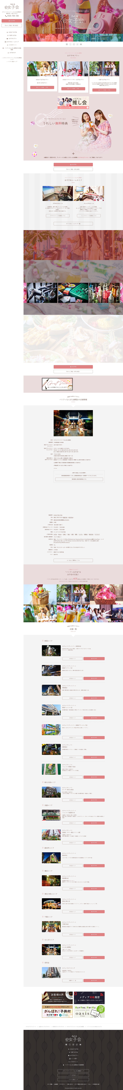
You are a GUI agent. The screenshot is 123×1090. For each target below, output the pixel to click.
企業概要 (56, 1083)
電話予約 (65, 517)
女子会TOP (13, 52)
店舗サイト (71, 980)
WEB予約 (12, 21)
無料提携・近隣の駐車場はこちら (79, 479)
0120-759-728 (13, 16)
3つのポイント (13, 45)
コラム (89, 1083)
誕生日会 (91, 534)
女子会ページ (72, 658)
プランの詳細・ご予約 (43, 87)
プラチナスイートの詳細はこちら (57, 215)
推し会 (59, 534)
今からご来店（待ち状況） (12, 25)
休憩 (72, 534)
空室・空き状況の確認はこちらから (61, 519)
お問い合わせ (70, 1083)
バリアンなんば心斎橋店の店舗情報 (13, 48)
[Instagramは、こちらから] (74, 44)
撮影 (76, 534)
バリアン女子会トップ (73, 1074)
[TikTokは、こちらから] (77, 44)
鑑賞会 (85, 534)
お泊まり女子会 (13, 32)
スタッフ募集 (49, 1083)
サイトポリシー (62, 1083)
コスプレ (81, 534)
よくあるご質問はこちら (73, 560)
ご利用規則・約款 (95, 1083)
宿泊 (69, 534)
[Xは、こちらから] (70, 44)
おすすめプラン (13, 38)
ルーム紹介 (74, 1057)
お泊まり (48, 37)
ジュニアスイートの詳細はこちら (88, 215)
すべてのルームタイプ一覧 (73, 223)
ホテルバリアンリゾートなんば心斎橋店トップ (12, 58)
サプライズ (97, 534)
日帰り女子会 (12, 35)
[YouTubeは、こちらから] (81, 44)
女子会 (55, 534)
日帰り (98, 37)
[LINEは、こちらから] (67, 44)
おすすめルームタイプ (13, 42)
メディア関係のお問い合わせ (80, 1083)
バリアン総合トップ (12, 61)
